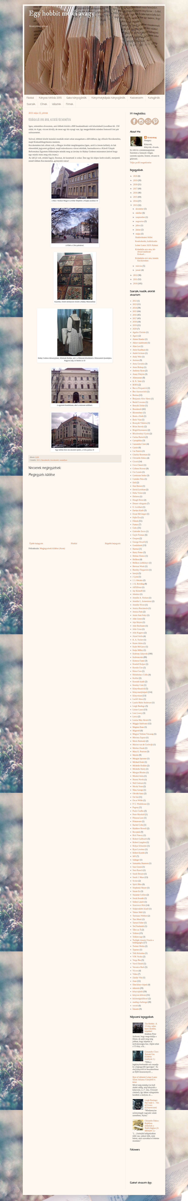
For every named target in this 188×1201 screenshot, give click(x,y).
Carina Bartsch (139, 437)
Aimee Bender (139, 339)
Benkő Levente (139, 402)
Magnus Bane (138, 727)
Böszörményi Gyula (141, 434)
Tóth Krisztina (139, 953)
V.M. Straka (137, 957)
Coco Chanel (138, 465)
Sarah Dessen (138, 874)
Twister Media (139, 946)
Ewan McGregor (139, 514)
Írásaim (136, 1009)
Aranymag (152, 137)
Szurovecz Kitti (139, 905)
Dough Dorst (138, 500)
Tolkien (136, 933)
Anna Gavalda (138, 364)
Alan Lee (136, 346)
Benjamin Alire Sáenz (142, 399)
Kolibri (136, 678)
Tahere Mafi (138, 912)
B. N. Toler (137, 381)
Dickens (136, 496)
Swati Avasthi (138, 898)
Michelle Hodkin (140, 765)
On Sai (135, 797)
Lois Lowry (137, 713)
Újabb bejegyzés (36, 543)
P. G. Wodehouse (140, 804)
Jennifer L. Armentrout (142, 601)
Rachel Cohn (138, 825)
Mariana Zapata (139, 737)
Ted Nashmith (138, 926)
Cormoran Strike (139, 475)
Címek (43, 104)
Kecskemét (54, 460)
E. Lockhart (137, 507)
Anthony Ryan (139, 371)
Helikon (136, 559)
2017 (135, 188)
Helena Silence (139, 556)
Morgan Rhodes (139, 772)
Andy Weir (137, 357)
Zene (135, 981)
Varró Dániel (138, 964)
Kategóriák (154, 98)
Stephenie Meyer (140, 888)
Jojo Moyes (137, 622)
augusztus (140, 221)
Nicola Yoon (138, 786)
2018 (135, 184)
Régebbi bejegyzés (112, 543)
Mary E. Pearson (139, 751)
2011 (135, 279)
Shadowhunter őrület (143, 237)
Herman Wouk (139, 566)
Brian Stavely (138, 426)
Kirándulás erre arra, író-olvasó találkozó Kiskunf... (145, 251)
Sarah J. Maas (138, 877)
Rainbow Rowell (140, 828)
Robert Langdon (139, 842)
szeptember (140, 217)
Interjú (135, 573)
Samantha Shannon (140, 863)
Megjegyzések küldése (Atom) (52, 548)
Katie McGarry (139, 647)
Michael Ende (138, 762)
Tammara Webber (140, 916)
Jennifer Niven (139, 605)
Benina (136, 395)
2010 (135, 283)
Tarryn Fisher (138, 923)
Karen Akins (138, 643)
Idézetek (56, 104)
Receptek (136, 832)
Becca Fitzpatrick (140, 388)
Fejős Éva (137, 517)
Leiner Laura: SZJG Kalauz (146, 245)
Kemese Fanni (138, 661)
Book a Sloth (138, 416)
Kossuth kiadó (139, 682)
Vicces (135, 971)
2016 (135, 193)
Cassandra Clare (139, 444)
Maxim (136, 755)
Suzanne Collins (139, 895)
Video (135, 974)
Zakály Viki (137, 978)
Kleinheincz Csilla (140, 675)
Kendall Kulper (139, 664)
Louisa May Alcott (140, 720)
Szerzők (31, 104)
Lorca (135, 716)
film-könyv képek (140, 985)
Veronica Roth (138, 967)
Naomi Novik (138, 779)
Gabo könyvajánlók (77, 98)
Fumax (135, 524)
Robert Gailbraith (140, 839)
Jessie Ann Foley (140, 615)
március (139, 266)
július (138, 225)
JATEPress (137, 587)
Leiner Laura (138, 710)
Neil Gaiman (138, 783)
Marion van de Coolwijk (143, 745)
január (138, 270)
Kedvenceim (136, 98)
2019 (135, 180)
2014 (135, 201)
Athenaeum (137, 378)
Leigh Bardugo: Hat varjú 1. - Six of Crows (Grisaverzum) (152, 1104)
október (139, 213)
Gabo (135, 528)
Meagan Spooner (140, 758)
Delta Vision (138, 493)
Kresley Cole (138, 685)
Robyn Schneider (140, 846)
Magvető (136, 731)
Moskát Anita (138, 776)
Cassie (135, 447)
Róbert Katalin (139, 853)
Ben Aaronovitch (140, 392)
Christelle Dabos (139, 458)
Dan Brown (137, 486)
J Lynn (135, 577)
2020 (135, 176)
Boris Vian (137, 420)
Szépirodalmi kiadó (141, 909)
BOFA (135, 385)
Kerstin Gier (138, 668)
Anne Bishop (138, 367)
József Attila (138, 636)
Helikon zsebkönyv (140, 563)
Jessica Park (138, 612)
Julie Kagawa (138, 633)
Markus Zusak (139, 748)
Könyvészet (137, 696)
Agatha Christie (139, 332)
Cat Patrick (137, 451)
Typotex (136, 950)
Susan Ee (136, 891)
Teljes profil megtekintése (140, 163)
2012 (135, 275)
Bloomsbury (138, 413)
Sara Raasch (138, 870)
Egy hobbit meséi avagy (62, 13)
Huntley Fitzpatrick (141, 570)
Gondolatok (137, 545)
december (140, 209)
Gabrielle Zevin (139, 531)
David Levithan (139, 489)
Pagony (136, 807)
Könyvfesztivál (139, 689)
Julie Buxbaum (139, 626)
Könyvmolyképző (140, 692)
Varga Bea (137, 960)
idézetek (136, 988)
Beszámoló (45, 460)
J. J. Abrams (138, 580)
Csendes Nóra (138, 479)
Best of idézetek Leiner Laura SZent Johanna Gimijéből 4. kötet (145, 1079)
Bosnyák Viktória (140, 423)
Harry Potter (138, 552)
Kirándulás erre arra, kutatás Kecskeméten (146, 259)
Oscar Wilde (138, 800)
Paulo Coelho (138, 811)
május (138, 234)
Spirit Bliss (137, 884)
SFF (134, 856)
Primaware (137, 821)
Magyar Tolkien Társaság (143, 734)
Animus (136, 360)
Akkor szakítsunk (140, 343)
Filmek (69, 104)
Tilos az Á (137, 930)
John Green (137, 619)
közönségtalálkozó (140, 999)
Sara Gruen (137, 867)
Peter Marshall (139, 814)
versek (135, 1006)
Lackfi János (138, 699)
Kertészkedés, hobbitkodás (146, 241)
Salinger (136, 860)
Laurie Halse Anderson (142, 703)
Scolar (135, 881)
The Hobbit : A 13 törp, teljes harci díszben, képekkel (151, 1027)
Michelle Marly (139, 769)
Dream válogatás (139, 503)
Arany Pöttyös (139, 374)
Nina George (138, 790)
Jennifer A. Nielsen (140, 598)
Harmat (136, 549)
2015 (135, 197)
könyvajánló (138, 991)
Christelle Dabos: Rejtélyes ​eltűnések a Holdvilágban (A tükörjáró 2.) (152, 1126)
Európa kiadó (138, 510)
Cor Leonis (137, 472)
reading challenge (140, 1002)
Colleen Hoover (139, 468)
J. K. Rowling (138, 584)
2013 (38, 460)
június (138, 230)
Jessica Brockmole (140, 608)
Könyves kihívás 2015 (50, 98)
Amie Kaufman (139, 350)
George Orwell (139, 542)
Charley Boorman (140, 455)
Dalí (134, 482)
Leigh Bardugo (139, 706)
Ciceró (135, 461)
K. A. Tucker (138, 640)
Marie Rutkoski (139, 741)
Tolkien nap (137, 937)
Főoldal (30, 98)
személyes (63, 460)
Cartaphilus (137, 440)
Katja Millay (138, 650)
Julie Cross (137, 629)
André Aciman (139, 353)
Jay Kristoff (137, 591)
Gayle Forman (138, 535)
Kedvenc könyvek (140, 654)
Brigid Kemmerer (140, 430)
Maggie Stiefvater (140, 724)
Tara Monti (137, 919)
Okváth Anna (138, 793)
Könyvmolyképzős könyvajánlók (108, 98)
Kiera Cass (137, 671)
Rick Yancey (138, 835)
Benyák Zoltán (139, 405)
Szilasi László (138, 902)
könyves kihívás (139, 995)
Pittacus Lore (138, 818)
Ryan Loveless (139, 849)
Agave (135, 336)
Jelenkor (136, 594)
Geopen (136, 538)
